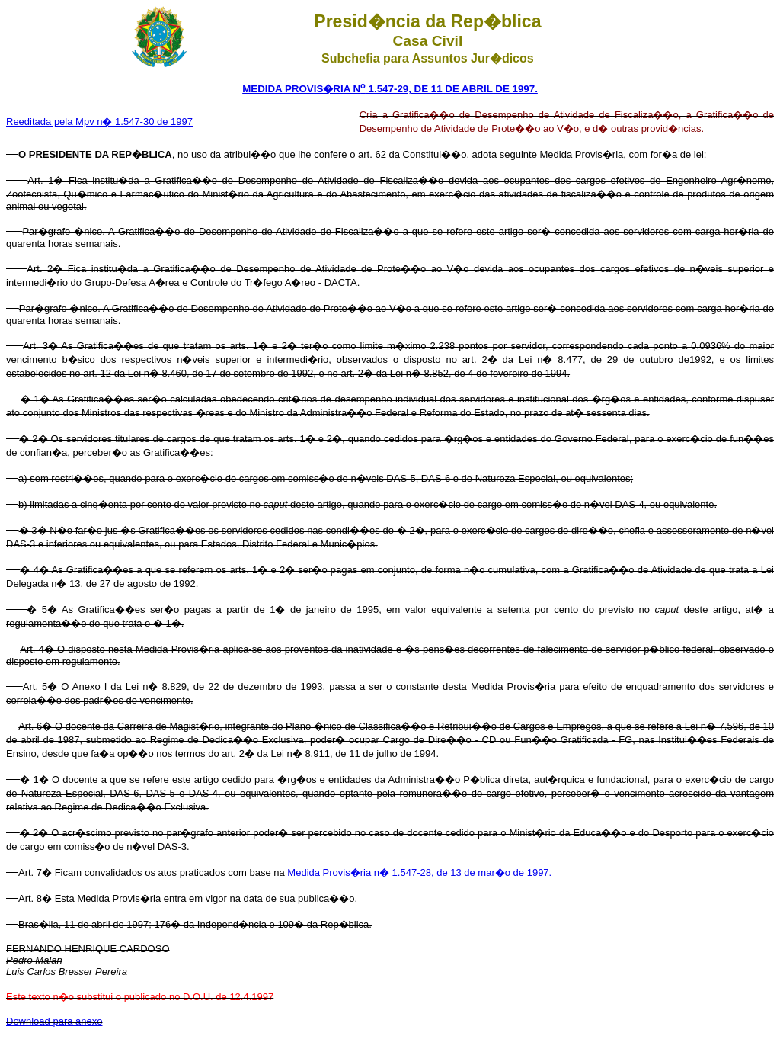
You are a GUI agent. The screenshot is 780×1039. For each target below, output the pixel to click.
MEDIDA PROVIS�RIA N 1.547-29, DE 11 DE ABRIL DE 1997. (390, 89)
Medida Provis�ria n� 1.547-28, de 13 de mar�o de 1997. (419, 872)
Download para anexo (54, 1021)
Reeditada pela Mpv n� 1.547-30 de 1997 (99, 121)
